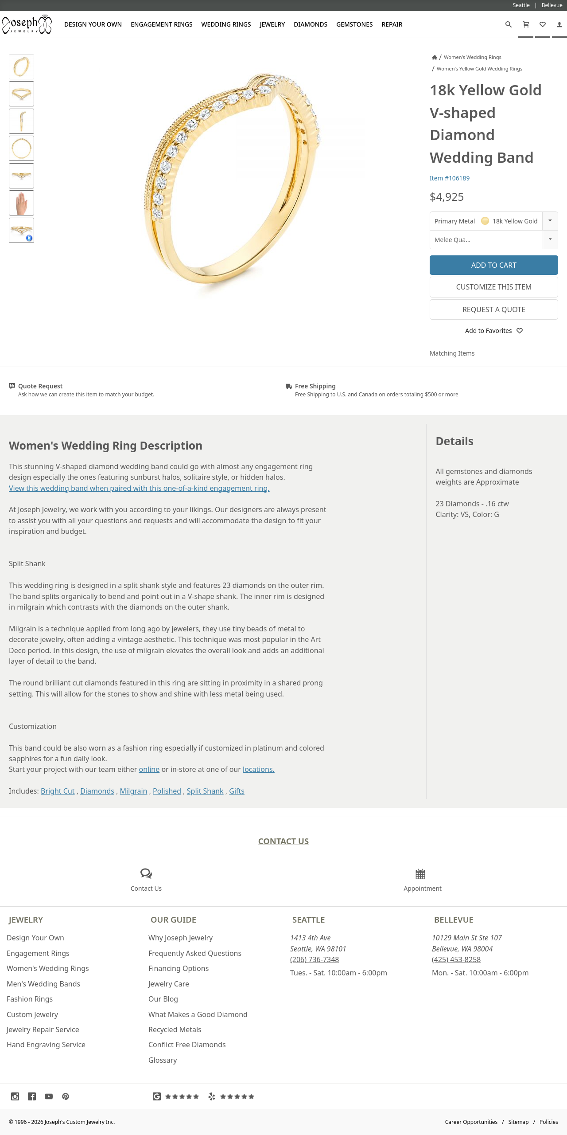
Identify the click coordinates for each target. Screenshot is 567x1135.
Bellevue (454, 919)
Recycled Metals (175, 1029)
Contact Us (283, 840)
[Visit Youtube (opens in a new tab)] (51, 1096)
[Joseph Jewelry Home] (434, 57)
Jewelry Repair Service (43, 1029)
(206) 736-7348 (314, 959)
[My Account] (559, 24)
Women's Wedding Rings (48, 968)
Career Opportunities (471, 1122)
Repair (392, 24)
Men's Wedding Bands (43, 984)
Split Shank (205, 791)
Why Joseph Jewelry (180, 938)
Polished (167, 791)
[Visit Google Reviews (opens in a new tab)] (178, 1096)
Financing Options (178, 968)
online (149, 769)
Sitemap (519, 1122)
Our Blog (163, 999)
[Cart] (525, 24)
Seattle (308, 919)
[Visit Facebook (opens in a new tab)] (34, 1096)
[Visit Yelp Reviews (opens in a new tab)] (233, 1096)
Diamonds (310, 24)
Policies (549, 1122)
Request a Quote (493, 309)
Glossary (162, 1060)
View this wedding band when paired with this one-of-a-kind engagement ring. (139, 488)
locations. (259, 769)
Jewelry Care (168, 984)
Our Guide (173, 919)
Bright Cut (58, 791)
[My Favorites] (542, 24)
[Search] (508, 24)
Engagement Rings (161, 24)
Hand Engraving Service (46, 1044)
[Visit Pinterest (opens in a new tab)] (68, 1096)
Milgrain (134, 791)
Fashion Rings (30, 999)
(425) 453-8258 (456, 959)
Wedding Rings (226, 24)
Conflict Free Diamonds (187, 1044)
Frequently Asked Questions (194, 953)
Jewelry (272, 24)
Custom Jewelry (32, 1014)
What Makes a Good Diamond (198, 1014)
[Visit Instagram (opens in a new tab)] (17, 1096)
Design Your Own (93, 24)
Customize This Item (494, 287)
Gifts (237, 791)
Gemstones (354, 24)
